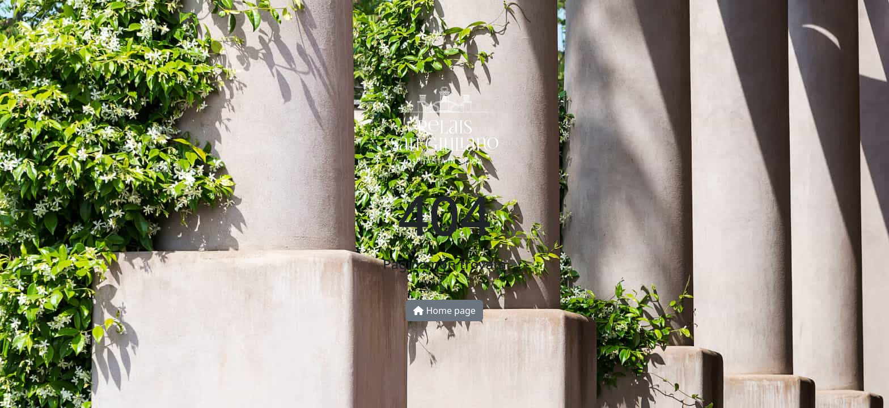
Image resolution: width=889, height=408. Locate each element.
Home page (444, 310)
